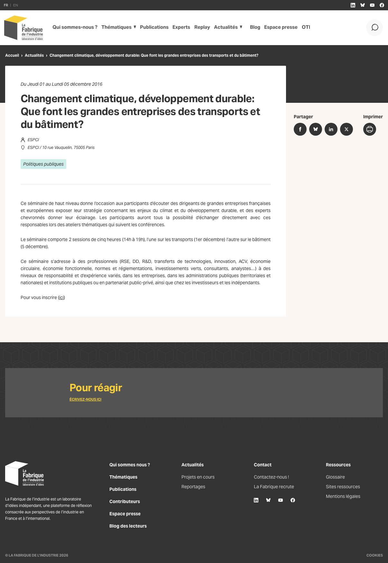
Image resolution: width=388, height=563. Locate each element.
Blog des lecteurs (128, 526)
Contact (263, 465)
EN (15, 5)
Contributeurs (124, 501)
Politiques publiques (43, 164)
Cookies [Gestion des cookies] (374, 555)
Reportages (193, 487)
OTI (304, 28)
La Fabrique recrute (274, 487)
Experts (177, 28)
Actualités (222, 28)
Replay (198, 28)
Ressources (338, 465)
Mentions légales (343, 496)
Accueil (12, 55)
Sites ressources (343, 487)
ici (61, 297)
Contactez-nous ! (271, 477)
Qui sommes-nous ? (73, 28)
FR (6, 5)
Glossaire (335, 477)
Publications (150, 28)
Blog (253, 28)
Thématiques (113, 28)
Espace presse (279, 28)
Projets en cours (198, 477)
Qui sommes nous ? (129, 465)
